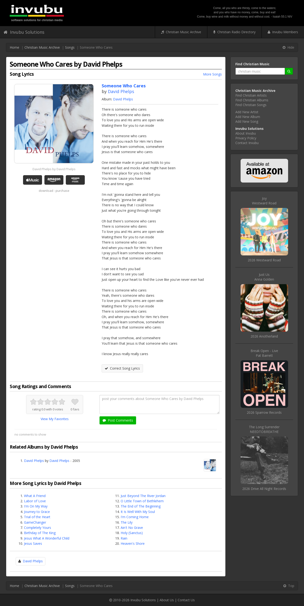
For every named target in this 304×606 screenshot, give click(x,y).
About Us (167, 600)
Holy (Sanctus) (132, 533)
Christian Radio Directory (234, 32)
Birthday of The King (40, 533)
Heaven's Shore (133, 543)
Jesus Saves (33, 543)
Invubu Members (283, 32)
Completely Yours (37, 527)
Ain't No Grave (132, 527)
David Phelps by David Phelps (54, 169)
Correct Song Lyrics (122, 368)
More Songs (212, 74)
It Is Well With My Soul (138, 511)
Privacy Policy (245, 138)
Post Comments (118, 420)
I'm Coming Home (135, 517)
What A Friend (35, 495)
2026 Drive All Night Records (264, 488)
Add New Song (246, 121)
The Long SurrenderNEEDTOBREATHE (264, 429)
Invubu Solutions (24, 32)
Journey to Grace (37, 511)
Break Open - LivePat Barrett (264, 353)
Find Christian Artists (251, 95)
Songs (70, 47)
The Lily (127, 522)
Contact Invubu (247, 143)
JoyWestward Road (264, 200)
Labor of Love (35, 501)
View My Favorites (55, 419)
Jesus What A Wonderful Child (46, 538)
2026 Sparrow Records (264, 412)
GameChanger (35, 522)
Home (14, 47)
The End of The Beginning (141, 506)
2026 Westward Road (264, 260)
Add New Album (247, 116)
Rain (124, 538)
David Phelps (121, 91)
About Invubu (245, 133)
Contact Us (186, 600)
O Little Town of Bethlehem (142, 501)
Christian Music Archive (181, 32)
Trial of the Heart (37, 517)
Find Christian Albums (251, 100)
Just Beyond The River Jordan (143, 495)
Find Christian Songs (250, 105)
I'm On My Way (36, 506)
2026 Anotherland (264, 336)
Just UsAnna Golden (264, 277)
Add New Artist (246, 112)
